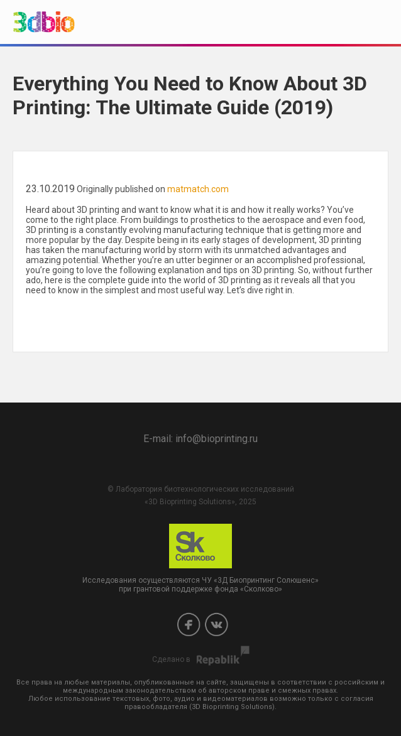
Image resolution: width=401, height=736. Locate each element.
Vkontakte (217, 624)
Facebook (188, 624)
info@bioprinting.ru (216, 439)
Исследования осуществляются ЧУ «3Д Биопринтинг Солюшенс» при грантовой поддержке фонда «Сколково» (200, 558)
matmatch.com (198, 189)
